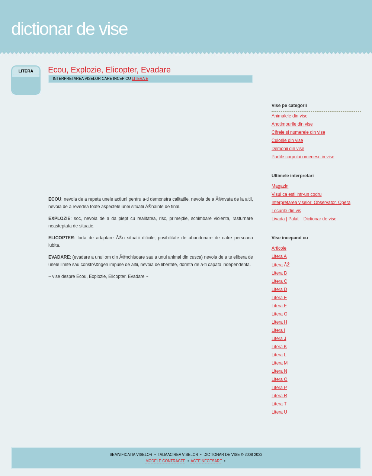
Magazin (280, 186)
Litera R (279, 395)
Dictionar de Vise (69, 29)
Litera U (279, 412)
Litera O (280, 379)
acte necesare (206, 461)
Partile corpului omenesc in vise (303, 156)
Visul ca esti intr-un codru (297, 194)
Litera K (279, 346)
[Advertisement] (110, 139)
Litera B (279, 273)
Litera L (279, 354)
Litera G (280, 314)
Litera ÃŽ (281, 265)
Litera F (279, 305)
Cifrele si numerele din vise (298, 132)
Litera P (279, 387)
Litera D (279, 289)
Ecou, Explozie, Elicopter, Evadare (109, 69)
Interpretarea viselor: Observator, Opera (311, 202)
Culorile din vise (287, 140)
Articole (279, 248)
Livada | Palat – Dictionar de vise (304, 218)
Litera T (279, 404)
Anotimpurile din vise (292, 124)
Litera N (279, 371)
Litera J (279, 338)
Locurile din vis (286, 210)
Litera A (279, 256)
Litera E (279, 297)
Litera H (279, 322)
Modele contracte (165, 461)
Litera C (279, 281)
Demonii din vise (288, 148)
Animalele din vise (290, 116)
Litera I (278, 330)
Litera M (280, 363)
